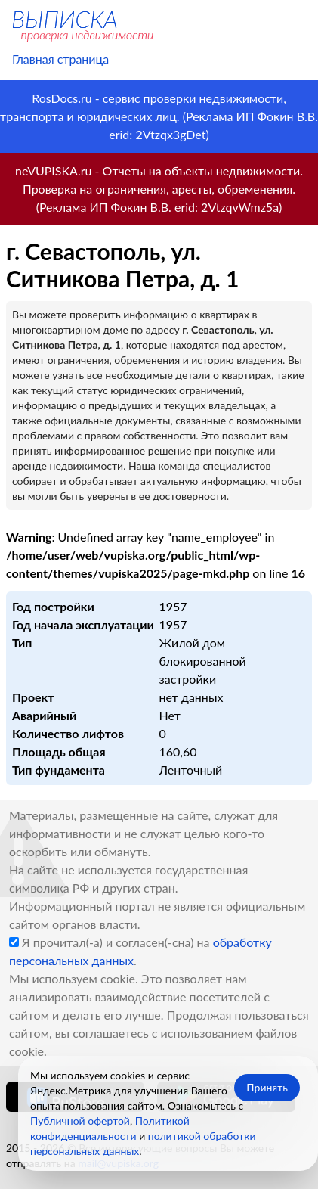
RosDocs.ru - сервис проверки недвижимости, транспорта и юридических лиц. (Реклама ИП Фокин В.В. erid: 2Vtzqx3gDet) (159, 116)
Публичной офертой (80, 1120)
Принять (267, 1087)
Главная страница (60, 58)
